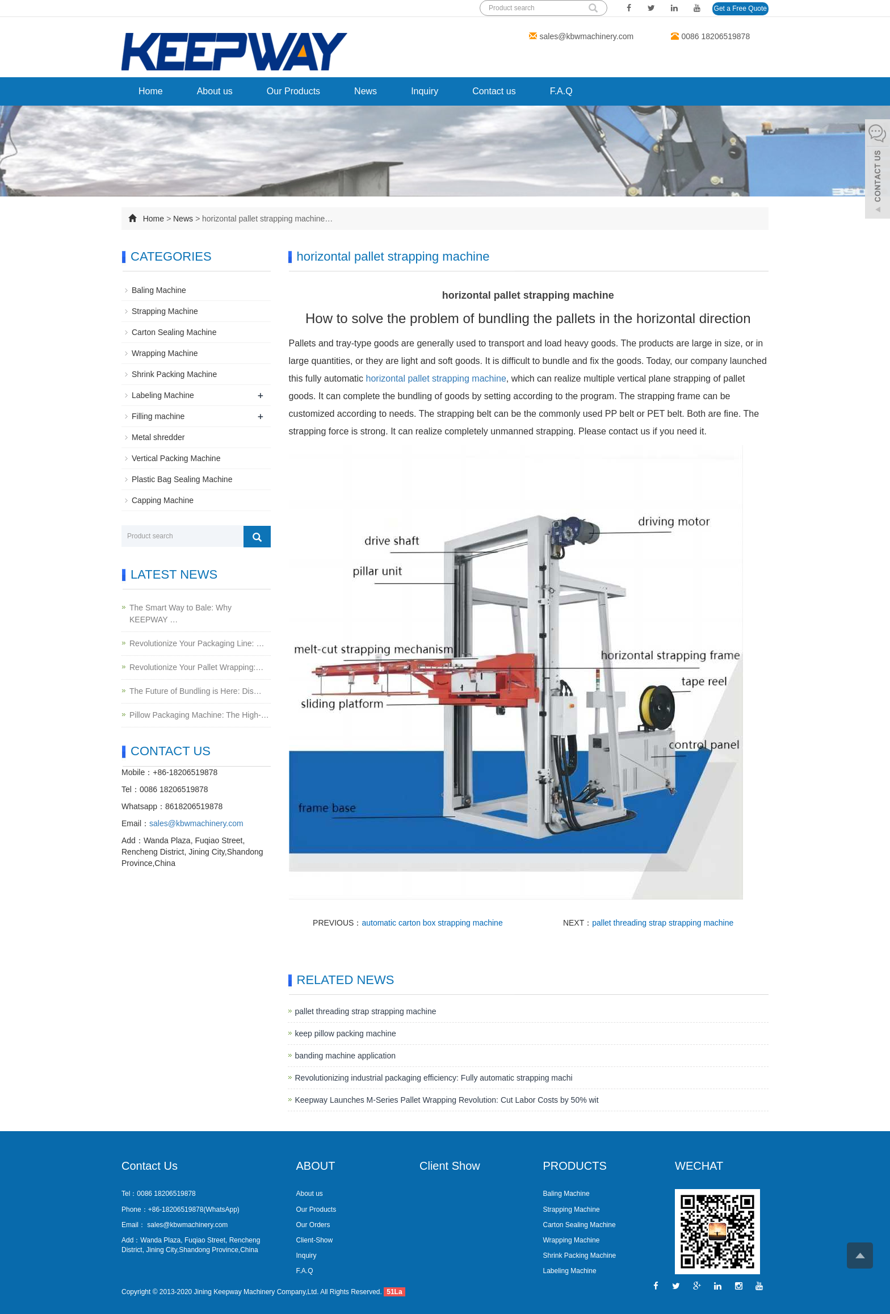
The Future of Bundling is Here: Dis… (195, 691)
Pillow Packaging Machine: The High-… (199, 714)
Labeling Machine (163, 395)
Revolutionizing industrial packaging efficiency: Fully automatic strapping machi (434, 1077)
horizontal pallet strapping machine (436, 378)
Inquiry (424, 91)
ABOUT (315, 1166)
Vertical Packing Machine (176, 458)
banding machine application (345, 1055)
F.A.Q (561, 91)
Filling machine (158, 416)
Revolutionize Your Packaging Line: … (196, 643)
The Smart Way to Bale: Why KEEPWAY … (180, 613)
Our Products (293, 91)
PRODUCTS (575, 1166)
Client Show (449, 1166)
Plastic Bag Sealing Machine (182, 479)
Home (150, 91)
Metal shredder (158, 437)
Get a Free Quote (740, 8)
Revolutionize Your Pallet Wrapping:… (196, 667)
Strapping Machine (165, 311)
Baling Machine (159, 290)
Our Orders (313, 1225)
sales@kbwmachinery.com (587, 36)
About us (215, 91)
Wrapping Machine (165, 353)
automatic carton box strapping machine (432, 922)
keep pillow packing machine (345, 1033)
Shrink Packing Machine (174, 374)
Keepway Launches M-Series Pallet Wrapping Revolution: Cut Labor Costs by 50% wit (447, 1099)
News (365, 91)
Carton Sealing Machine (174, 332)
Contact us (493, 91)
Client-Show (314, 1240)
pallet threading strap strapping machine (662, 922)
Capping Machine (163, 500)
